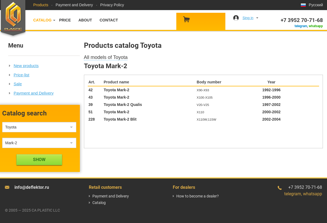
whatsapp (316, 26)
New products (26, 65)
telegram (301, 26)
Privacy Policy (112, 5)
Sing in (248, 18)
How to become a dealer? (197, 196)
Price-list (21, 75)
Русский (316, 5)
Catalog (42, 20)
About (85, 20)
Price (65, 20)
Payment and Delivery (74, 5)
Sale (18, 83)
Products (40, 5)
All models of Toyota (106, 57)
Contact (108, 20)
